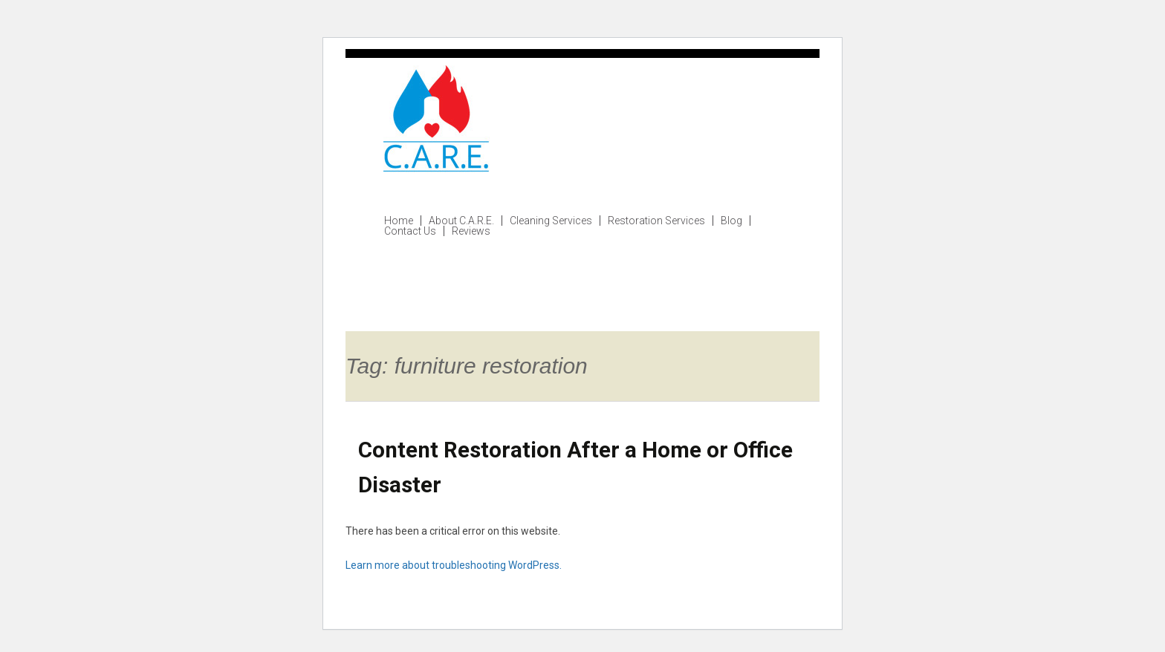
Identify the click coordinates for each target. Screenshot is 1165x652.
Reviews (471, 231)
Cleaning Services (551, 220)
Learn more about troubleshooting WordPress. (453, 565)
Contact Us (410, 231)
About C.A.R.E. (461, 220)
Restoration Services (656, 220)
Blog (731, 220)
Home (398, 220)
